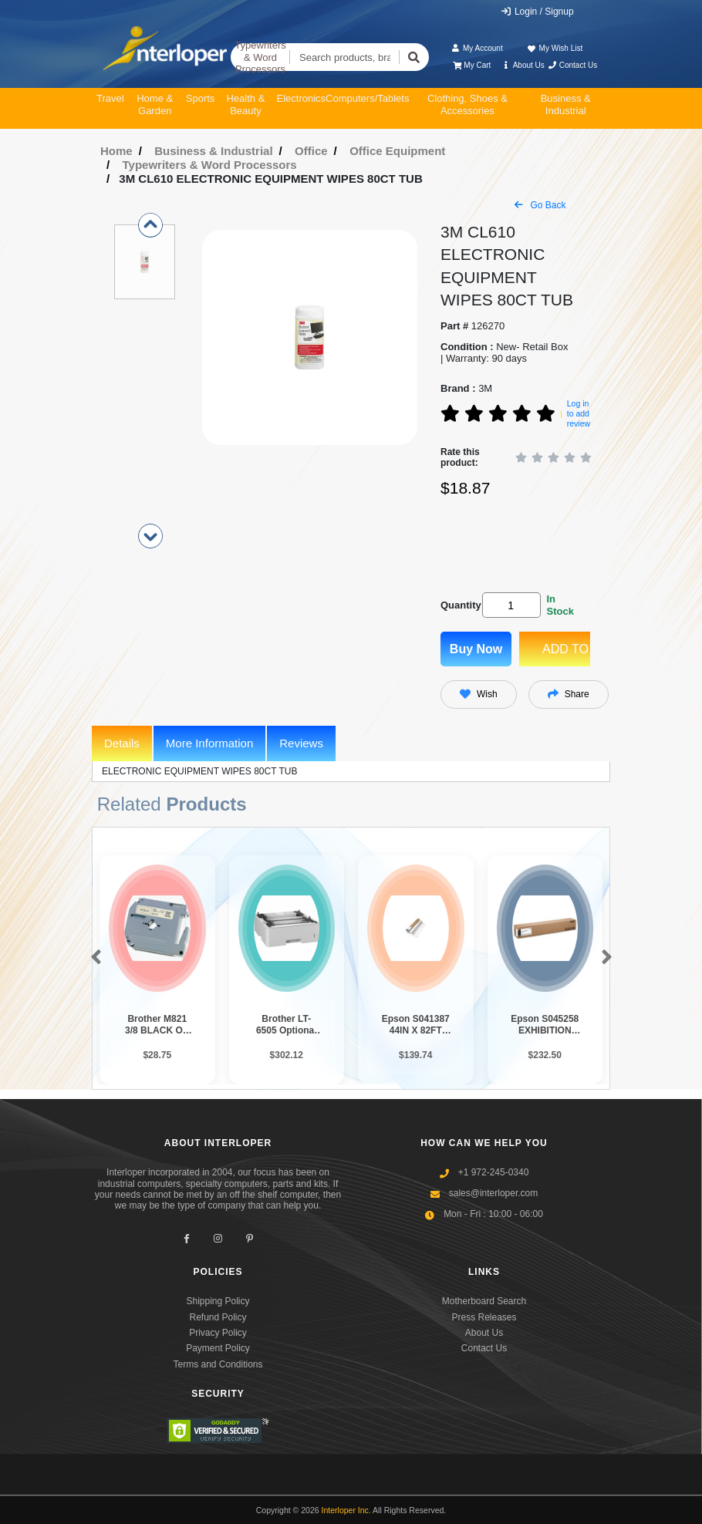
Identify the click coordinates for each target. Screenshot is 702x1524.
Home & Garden (155, 104)
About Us (523, 65)
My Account (477, 48)
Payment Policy (218, 1348)
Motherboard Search (484, 1301)
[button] (601, 957)
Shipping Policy (217, 1301)
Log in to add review (578, 413)
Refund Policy (217, 1317)
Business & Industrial (566, 104)
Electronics (301, 98)
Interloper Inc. (346, 1510)
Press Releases (483, 1317)
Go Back (540, 205)
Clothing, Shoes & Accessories (467, 104)
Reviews (301, 743)
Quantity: (458, 605)
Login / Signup (537, 11)
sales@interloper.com (493, 1193)
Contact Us (572, 65)
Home (116, 150)
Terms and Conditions (217, 1364)
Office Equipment (397, 150)
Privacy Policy (218, 1332)
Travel (110, 98)
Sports (200, 98)
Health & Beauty (245, 104)
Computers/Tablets (367, 98)
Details (122, 743)
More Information (209, 743)
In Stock (559, 605)
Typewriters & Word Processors (260, 57)
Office (311, 150)
